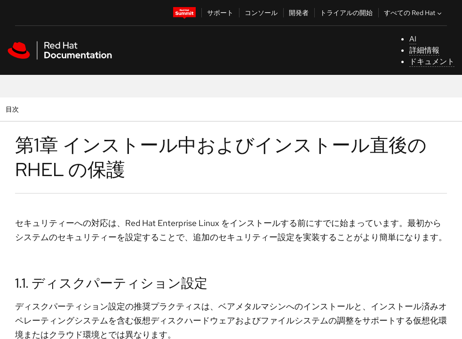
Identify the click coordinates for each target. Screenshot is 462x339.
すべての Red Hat (414, 12)
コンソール (261, 12)
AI (412, 39)
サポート (220, 12)
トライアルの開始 (346, 12)
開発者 (299, 12)
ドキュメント (431, 61)
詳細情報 (424, 50)
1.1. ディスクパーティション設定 (111, 283)
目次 (13, 109)
